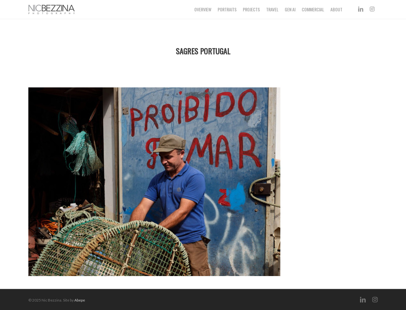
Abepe (79, 300)
